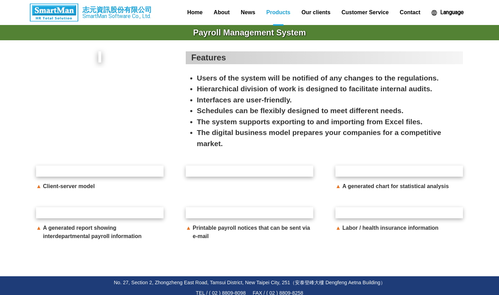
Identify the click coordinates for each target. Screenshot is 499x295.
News (248, 12)
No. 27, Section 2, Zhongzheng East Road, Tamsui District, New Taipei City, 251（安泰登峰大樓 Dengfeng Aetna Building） (249, 282)
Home (194, 12)
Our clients (316, 12)
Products (278, 12)
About (222, 12)
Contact (410, 12)
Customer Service (365, 12)
